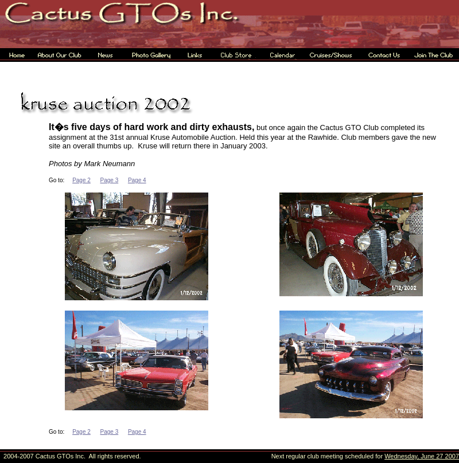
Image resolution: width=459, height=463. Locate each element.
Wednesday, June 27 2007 (421, 456)
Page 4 (137, 180)
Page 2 (81, 180)
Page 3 (109, 180)
